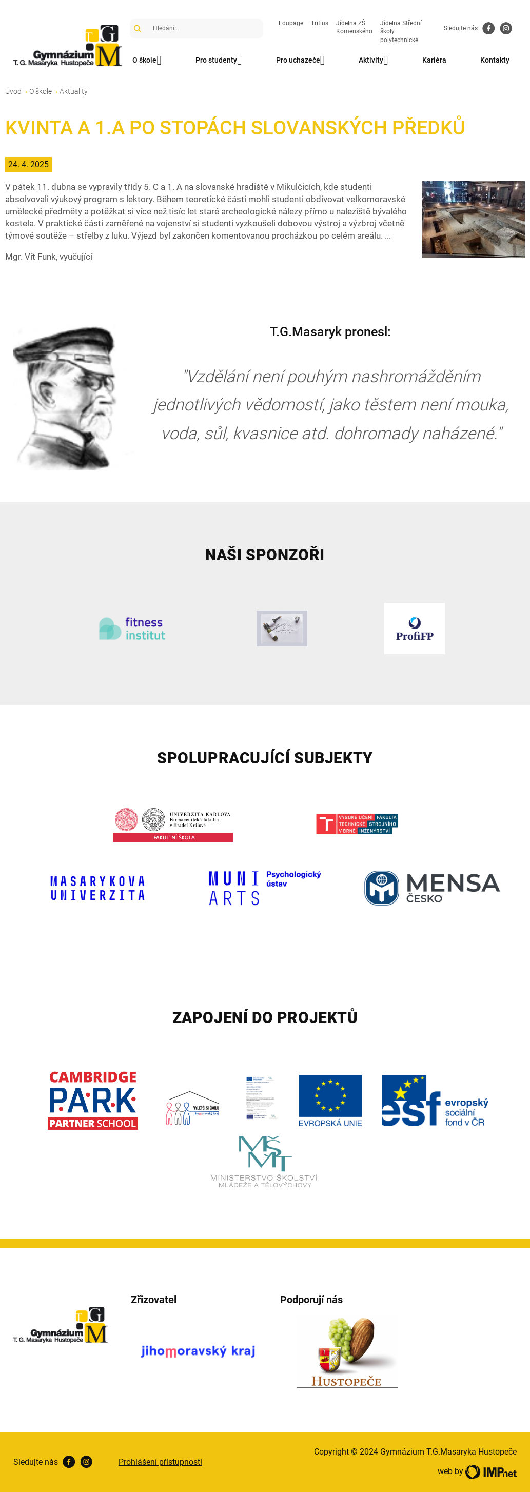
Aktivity (375, 60)
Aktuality (74, 91)
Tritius (319, 23)
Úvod (13, 91)
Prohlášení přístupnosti (160, 1462)
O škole (147, 60)
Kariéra (438, 60)
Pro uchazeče (302, 60)
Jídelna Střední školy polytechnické (401, 31)
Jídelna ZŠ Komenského (354, 27)
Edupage (291, 23)
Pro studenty (220, 60)
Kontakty (499, 60)
